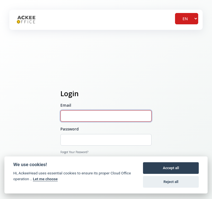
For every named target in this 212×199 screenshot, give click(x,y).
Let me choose (45, 179)
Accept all (171, 168)
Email (65, 105)
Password (69, 129)
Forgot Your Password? (74, 152)
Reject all (170, 182)
